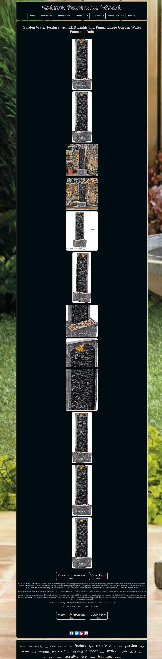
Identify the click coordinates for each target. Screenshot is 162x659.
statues (102, 652)
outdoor (91, 651)
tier (68, 652)
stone (133, 651)
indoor (59, 657)
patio (51, 657)
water (112, 650)
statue (23, 646)
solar (26, 651)
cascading (71, 656)
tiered (92, 657)
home (30, 647)
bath (59, 647)
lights (123, 651)
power (120, 647)
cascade (101, 646)
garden (131, 645)
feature (81, 645)
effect (140, 652)
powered (58, 651)
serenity (39, 646)
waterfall (77, 651)
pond (70, 647)
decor (112, 646)
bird (46, 647)
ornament (43, 651)
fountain (105, 656)
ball (65, 647)
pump (84, 656)
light (91, 646)
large (142, 646)
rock (45, 657)
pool (34, 652)
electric (52, 647)
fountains (118, 657)
